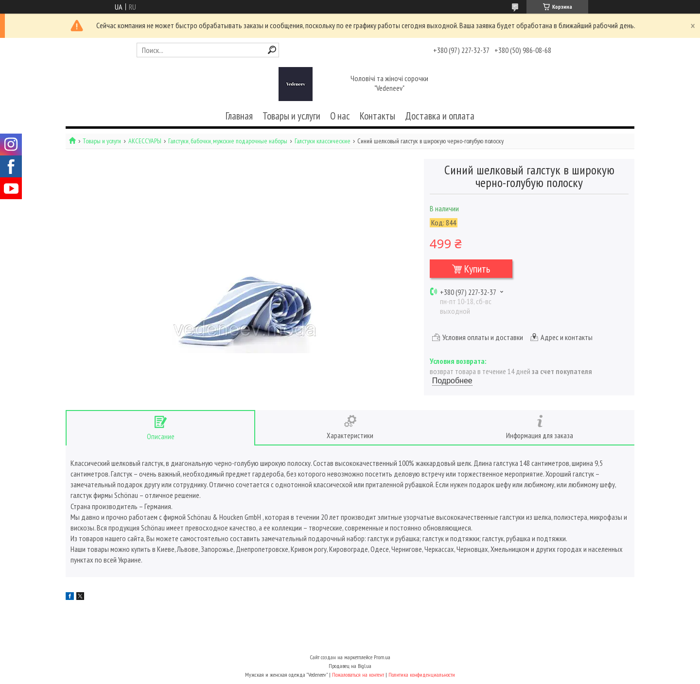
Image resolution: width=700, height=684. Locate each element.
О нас (340, 115)
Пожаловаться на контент (358, 674)
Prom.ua (382, 657)
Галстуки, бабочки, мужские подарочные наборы (227, 141)
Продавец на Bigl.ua (350, 665)
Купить (477, 268)
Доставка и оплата (439, 115)
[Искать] (272, 50)
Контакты (377, 115)
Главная (239, 115)
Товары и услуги (291, 115)
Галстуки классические (322, 141)
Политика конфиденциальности (421, 674)
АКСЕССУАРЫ (144, 141)
